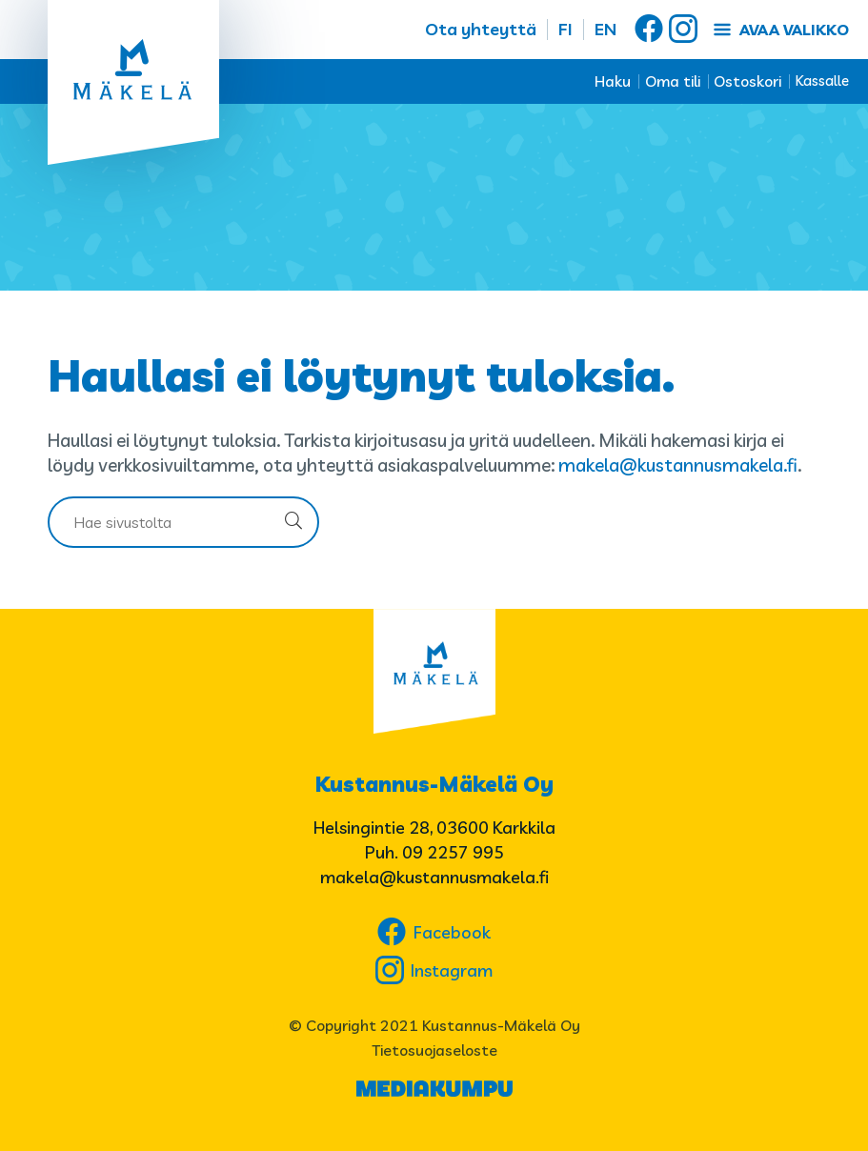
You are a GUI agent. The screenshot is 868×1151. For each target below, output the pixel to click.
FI (565, 29)
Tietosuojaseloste (434, 1050)
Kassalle (822, 80)
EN (605, 29)
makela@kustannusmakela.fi (677, 465)
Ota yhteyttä (480, 29)
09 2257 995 (453, 852)
